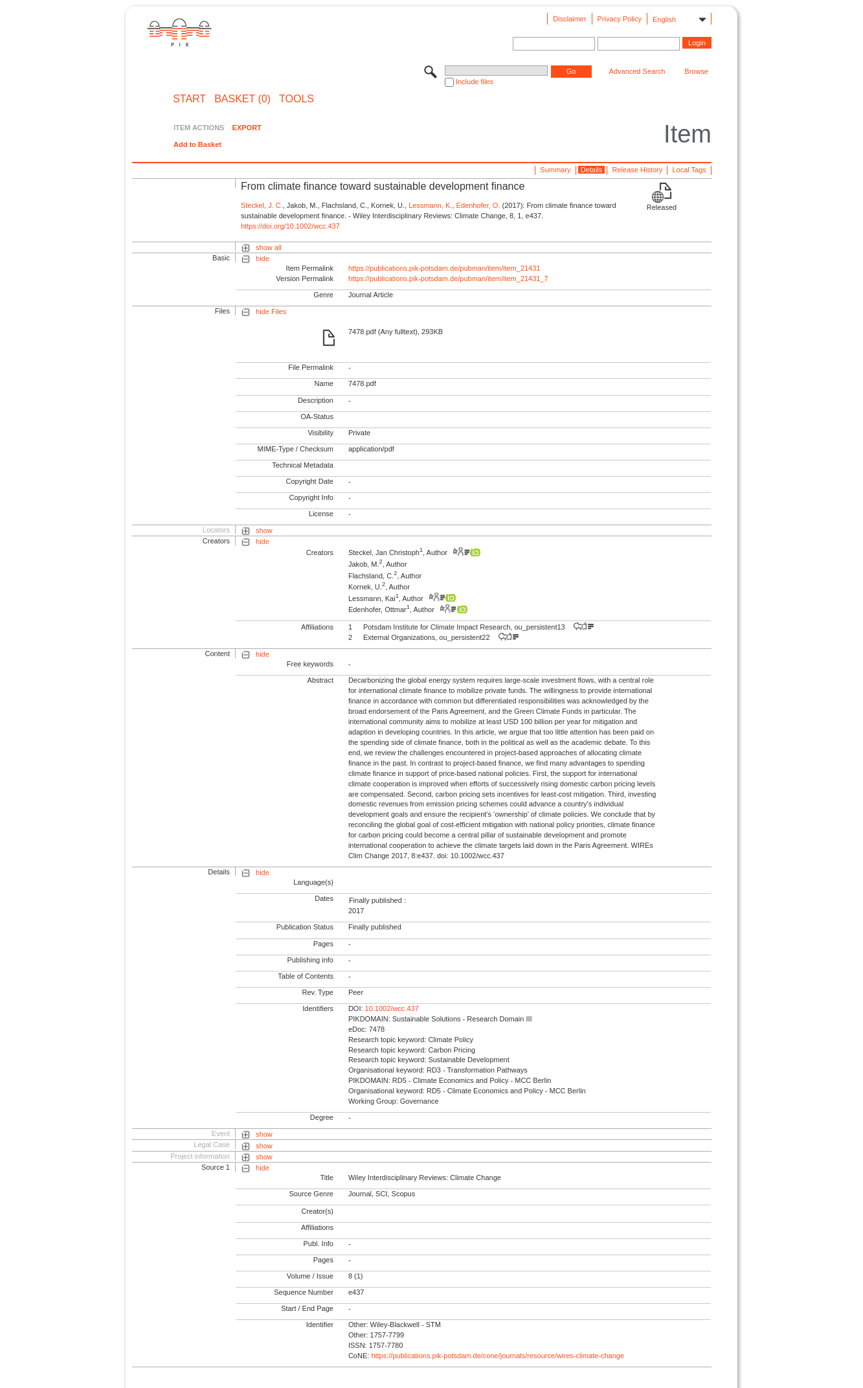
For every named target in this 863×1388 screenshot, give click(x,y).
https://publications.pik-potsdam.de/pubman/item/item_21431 (444, 268)
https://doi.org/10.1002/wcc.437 (290, 226)
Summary (555, 170)
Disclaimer (569, 19)
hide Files (271, 311)
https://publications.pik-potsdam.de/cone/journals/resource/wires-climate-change (497, 1356)
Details (592, 170)
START (189, 99)
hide (262, 258)
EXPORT (247, 127)
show (264, 530)
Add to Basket (197, 144)
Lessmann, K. (430, 205)
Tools (296, 99)
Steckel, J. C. (262, 205)
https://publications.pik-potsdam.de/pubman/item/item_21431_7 (448, 278)
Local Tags (689, 170)
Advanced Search (637, 71)
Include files (474, 81)
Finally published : (377, 900)
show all (269, 247)
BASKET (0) (242, 99)
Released (662, 207)
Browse (696, 71)
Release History (637, 170)
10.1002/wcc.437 (392, 1008)
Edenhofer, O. (478, 205)
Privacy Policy (620, 19)
